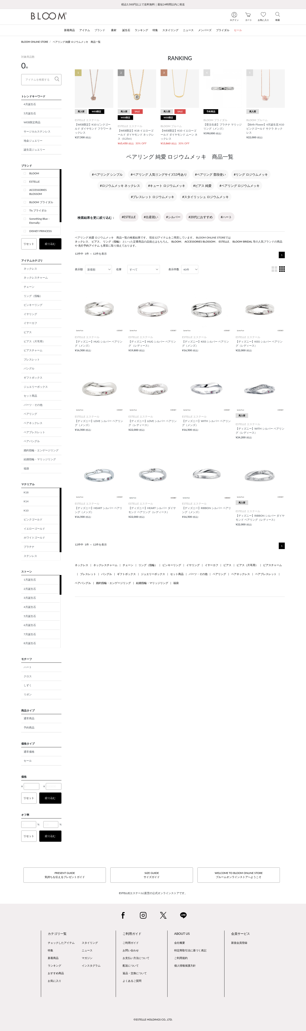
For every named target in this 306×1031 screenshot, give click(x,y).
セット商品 (30, 395)
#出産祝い (151, 217)
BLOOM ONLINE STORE (34, 41)
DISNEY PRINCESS (40, 231)
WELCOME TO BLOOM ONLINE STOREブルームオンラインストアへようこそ (238, 875)
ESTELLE (34, 181)
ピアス (28, 332)
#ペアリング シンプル (107, 174)
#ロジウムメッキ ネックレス (120, 185)
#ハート (226, 217)
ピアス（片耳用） (34, 341)
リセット (28, 243)
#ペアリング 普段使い (210, 174)
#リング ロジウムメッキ (251, 174)
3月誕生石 (30, 597)
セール (28, 760)
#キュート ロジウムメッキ (166, 185)
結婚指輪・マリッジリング (40, 459)
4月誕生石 (30, 104)
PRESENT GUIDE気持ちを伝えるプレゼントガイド (65, 875)
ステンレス (30, 556)
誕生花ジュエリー (34, 149)
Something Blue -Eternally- (39, 220)
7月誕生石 (30, 634)
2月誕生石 (30, 588)
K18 (26, 492)
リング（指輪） (33, 296)
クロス (28, 676)
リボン (28, 694)
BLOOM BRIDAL (242, 241)
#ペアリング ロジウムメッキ (240, 185)
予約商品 (29, 727)
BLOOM (34, 173)
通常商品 (29, 718)
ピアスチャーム (33, 350)
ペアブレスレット (34, 432)
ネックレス (30, 268)
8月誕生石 (30, 643)
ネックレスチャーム (36, 277)
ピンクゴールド (33, 519)
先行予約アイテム (89, 245)
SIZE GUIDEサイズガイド (152, 875)
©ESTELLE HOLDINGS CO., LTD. (153, 1019)
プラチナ (29, 546)
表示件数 (173, 269)
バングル (29, 368)
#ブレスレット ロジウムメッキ (152, 197)
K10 (26, 510)
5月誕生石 (30, 113)
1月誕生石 (30, 579)
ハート (28, 667)
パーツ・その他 (33, 405)
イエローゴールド (34, 528)
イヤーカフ (30, 323)
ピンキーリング (33, 305)
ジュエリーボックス (36, 386)
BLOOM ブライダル (41, 202)
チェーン (29, 286)
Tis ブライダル (38, 210)
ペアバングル (32, 441)
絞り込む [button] (50, 243)
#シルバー (173, 217)
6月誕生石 (30, 625)
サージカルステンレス (37, 131)
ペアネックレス (33, 423)
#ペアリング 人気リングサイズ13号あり (159, 174)
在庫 (119, 269)
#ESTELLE (129, 217)
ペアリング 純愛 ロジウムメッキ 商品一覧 (77, 41)
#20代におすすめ (201, 217)
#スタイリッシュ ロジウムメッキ (205, 197)
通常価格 (29, 751)
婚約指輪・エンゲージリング (41, 450)
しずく (28, 685)
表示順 (79, 269)
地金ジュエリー (33, 140)
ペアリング (30, 413)
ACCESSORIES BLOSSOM (38, 192)
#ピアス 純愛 (202, 185)
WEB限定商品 (32, 122)
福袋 (26, 468)
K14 (26, 501)
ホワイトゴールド (34, 537)
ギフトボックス (33, 377)
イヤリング (30, 314)
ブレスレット (32, 359)
